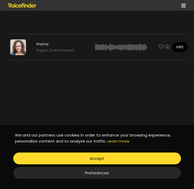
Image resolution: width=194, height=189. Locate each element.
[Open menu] (182, 5)
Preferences (97, 173)
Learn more (118, 141)
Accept (97, 158)
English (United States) (55, 50)
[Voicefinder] (22, 5)
